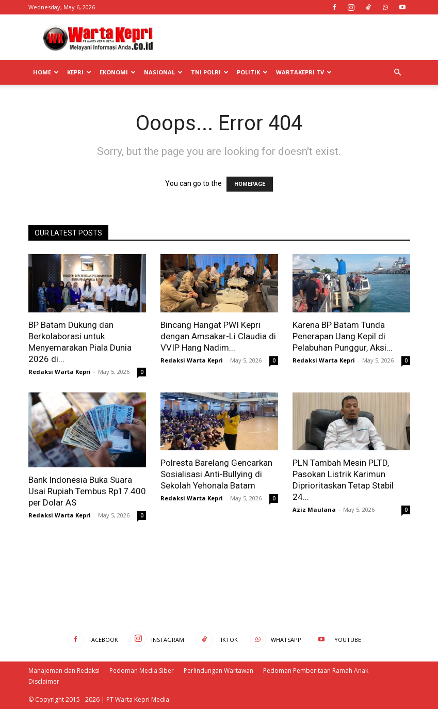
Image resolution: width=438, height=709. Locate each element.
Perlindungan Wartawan (218, 670)
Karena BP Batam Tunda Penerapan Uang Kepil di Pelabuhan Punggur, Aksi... (343, 336)
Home (46, 72)
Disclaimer (43, 681)
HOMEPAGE (249, 184)
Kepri (79, 72)
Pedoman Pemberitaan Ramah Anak (315, 670)
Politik (252, 72)
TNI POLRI (210, 72)
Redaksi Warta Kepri (59, 371)
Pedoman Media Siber (141, 670)
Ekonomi (118, 72)
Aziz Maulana (314, 509)
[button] (397, 72)
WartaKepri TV (304, 72)
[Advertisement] (289, 37)
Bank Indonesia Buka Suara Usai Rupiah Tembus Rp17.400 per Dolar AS (87, 491)
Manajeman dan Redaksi (64, 670)
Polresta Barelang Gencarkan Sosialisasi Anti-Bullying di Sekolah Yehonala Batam (216, 474)
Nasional (163, 72)
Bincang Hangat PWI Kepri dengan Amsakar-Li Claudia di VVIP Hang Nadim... (218, 336)
